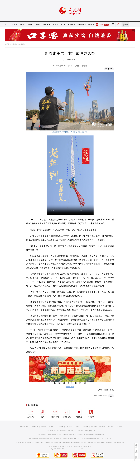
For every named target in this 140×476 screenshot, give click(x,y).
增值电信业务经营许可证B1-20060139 (67, 438)
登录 (126, 24)
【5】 (72, 383)
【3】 (63, 383)
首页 (6, 24)
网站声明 (94, 426)
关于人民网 (34, 426)
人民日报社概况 (23, 426)
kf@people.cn (52, 434)
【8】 (84, 383)
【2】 (59, 383)
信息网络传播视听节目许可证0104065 (28, 442)
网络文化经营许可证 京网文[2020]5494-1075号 (55, 442)
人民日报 (30, 413)
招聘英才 (52, 426)
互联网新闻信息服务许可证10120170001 (41, 438)
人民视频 (79, 413)
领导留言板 (67, 413)
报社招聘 (43, 426)
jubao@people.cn (90, 430)
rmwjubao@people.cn (97, 434)
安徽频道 (14, 44)
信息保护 (110, 426)
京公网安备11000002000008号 (114, 442)
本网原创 (22, 44)
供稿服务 (77, 426)
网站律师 (102, 426)
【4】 (68, 383)
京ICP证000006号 (99, 442)
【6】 (76, 383)
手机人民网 (55, 413)
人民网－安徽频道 (80, 66)
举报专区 (91, 24)
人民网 (7, 44)
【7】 (80, 383)
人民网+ (42, 413)
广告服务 (60, 426)
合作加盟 (69, 426)
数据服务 (85, 426)
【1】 (55, 383)
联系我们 (119, 426)
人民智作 (91, 413)
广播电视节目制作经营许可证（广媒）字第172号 (96, 438)
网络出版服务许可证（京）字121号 (82, 442)
